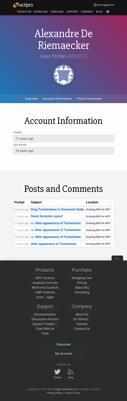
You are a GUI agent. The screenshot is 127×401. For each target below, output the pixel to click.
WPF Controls (45, 278)
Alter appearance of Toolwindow (56, 223)
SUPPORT (72, 11)
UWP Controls (45, 292)
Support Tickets (45, 324)
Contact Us (82, 329)
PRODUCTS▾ (24, 11)
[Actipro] (23, 5)
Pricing (82, 283)
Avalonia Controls (45, 283)
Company (82, 306)
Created (17, 132)
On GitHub (82, 319)
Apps (50, 297)
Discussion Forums (45, 319)
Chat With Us (45, 329)
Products (45, 270)
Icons (40, 297)
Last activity (20, 144)
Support (45, 306)
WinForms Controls (45, 287)
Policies (82, 324)
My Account (63, 353)
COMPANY (87, 11)
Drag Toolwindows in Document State (57, 209)
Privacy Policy (55, 392)
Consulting (81, 292)
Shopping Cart (82, 278)
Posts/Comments (89, 99)
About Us (81, 314)
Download (63, 344)
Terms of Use (72, 392)
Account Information (57, 99)
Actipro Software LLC (66, 389)
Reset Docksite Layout (47, 216)
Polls (45, 333)
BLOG (99, 11)
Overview (31, 99)
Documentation (45, 314)
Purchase (82, 270)
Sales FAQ (82, 287)
